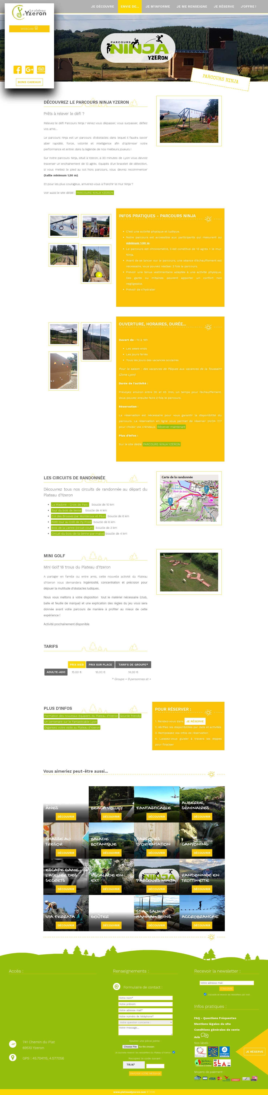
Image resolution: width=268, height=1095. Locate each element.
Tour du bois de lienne (66, 510)
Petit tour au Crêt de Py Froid (71, 522)
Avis (201, 1037)
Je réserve (224, 6)
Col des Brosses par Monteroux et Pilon (78, 516)
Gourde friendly (130, 716)
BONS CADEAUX (29, 82)
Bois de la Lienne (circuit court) (72, 527)
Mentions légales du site (212, 1024)
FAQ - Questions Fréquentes (215, 1018)
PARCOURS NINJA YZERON (94, 192)
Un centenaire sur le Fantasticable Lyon (70, 721)
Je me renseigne (192, 6)
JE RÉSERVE (195, 721)
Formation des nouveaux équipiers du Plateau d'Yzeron (81, 716)
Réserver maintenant (171, 427)
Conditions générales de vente (217, 1029)
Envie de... (130, 6)
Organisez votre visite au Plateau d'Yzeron (72, 727)
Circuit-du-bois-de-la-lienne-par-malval (78, 533)
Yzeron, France (29, 49)
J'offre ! (248, 6)
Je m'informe (158, 6)
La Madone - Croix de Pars (70, 504)
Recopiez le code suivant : (145, 1058)
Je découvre (102, 6)
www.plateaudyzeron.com (129, 1092)
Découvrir (66, 816)
